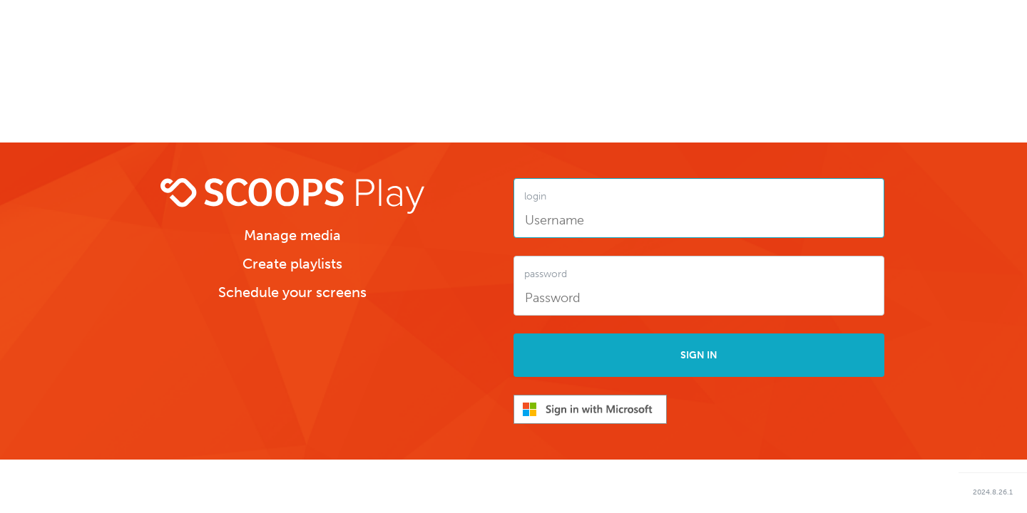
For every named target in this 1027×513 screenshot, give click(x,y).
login (535, 196)
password (545, 274)
